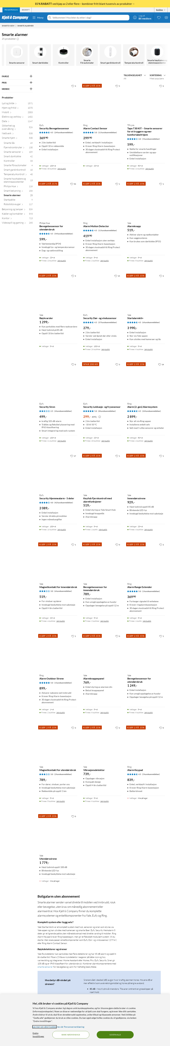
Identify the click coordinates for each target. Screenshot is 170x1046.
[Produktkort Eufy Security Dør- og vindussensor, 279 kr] (102, 292)
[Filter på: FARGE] (17, 76)
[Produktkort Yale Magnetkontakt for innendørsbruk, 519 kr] (58, 561)
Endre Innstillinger (38, 1035)
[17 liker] (73, 456)
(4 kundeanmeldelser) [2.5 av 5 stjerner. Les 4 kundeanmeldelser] (63, 411)
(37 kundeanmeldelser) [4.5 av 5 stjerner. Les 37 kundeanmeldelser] (107, 322)
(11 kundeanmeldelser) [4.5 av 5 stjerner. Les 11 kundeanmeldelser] (107, 230)
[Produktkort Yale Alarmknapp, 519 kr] (146, 200)
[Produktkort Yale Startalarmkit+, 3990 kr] (146, 292)
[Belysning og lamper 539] (17, 210)
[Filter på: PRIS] (17, 83)
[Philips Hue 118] (18, 187)
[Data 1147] (17, 122)
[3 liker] (73, 86)
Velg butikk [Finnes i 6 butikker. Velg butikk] (148, 349)
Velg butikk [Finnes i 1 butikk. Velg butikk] (103, 529)
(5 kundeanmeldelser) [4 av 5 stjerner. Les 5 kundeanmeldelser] (151, 139)
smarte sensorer (45, 966)
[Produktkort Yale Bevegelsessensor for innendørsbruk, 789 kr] (102, 561)
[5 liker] (117, 86)
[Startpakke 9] (18, 200)
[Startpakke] (134, 55)
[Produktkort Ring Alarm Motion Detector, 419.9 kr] (102, 200)
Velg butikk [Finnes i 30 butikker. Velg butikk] (61, 169)
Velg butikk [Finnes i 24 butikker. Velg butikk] (149, 169)
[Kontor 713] (17, 219)
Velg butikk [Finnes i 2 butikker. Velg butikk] (104, 260)
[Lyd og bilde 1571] (17, 104)
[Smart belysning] (87, 55)
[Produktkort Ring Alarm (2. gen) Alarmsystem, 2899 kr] (146, 380)
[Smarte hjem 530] (17, 138)
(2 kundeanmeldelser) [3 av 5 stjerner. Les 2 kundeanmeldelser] (63, 774)
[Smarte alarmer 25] (18, 196)
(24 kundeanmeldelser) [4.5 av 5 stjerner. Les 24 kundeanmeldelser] (63, 132)
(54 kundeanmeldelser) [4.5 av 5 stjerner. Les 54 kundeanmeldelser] (63, 233)
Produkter (7, 97)
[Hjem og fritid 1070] (17, 108)
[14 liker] (161, 364)
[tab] (11, 9)
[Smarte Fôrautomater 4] (18, 166)
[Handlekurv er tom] (166, 17)
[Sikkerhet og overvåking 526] (17, 128)
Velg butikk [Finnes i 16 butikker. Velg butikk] (61, 529)
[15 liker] (117, 276)
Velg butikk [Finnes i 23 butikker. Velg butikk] (61, 260)
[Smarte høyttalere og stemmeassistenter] (40, 55)
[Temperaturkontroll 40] (18, 175)
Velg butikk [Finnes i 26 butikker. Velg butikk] (105, 349)
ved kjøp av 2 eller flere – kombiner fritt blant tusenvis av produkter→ (85, 3)
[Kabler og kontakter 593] (17, 214)
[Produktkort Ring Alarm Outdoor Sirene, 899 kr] (58, 652)
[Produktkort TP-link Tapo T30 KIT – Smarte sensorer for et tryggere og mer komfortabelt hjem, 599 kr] (146, 102)
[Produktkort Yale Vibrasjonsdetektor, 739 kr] (102, 744)
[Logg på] (142, 17)
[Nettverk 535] (17, 134)
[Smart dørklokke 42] (18, 157)
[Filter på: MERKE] (17, 89)
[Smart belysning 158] (18, 191)
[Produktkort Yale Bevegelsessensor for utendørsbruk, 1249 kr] (146, 652)
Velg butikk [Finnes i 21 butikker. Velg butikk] (61, 441)
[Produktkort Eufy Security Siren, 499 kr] (58, 380)
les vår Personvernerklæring (70, 1026)
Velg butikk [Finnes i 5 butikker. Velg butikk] (148, 260)
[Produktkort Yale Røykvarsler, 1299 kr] (58, 292)
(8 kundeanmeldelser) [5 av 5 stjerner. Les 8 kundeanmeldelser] (107, 411)
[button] (18, 39)
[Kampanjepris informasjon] (99, 417)
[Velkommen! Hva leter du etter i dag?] (90, 17)
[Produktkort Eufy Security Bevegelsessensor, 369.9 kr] (58, 102)
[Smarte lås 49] (18, 143)
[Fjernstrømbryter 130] (18, 148)
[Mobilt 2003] (17, 113)
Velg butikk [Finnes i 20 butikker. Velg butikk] (105, 441)
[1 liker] (117, 184)
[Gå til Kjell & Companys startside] (16, 17)
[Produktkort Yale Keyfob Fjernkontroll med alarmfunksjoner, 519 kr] (102, 472)
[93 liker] (73, 184)
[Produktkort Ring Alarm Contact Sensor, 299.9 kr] (102, 102)
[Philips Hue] (63, 55)
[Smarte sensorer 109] (18, 152)
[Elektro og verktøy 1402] (17, 117)
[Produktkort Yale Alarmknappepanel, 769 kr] (102, 652)
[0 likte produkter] (159, 17)
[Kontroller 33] (18, 161)
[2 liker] (161, 86)
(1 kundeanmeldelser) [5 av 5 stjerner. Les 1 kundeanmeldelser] (151, 591)
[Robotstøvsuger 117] (18, 205)
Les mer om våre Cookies (44, 1026)
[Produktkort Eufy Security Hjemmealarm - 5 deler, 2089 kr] (58, 472)
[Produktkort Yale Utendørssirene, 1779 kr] (58, 832)
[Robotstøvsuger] (157, 55)
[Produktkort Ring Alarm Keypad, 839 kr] (146, 744)
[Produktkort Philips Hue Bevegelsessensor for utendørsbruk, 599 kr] (58, 200)
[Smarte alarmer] (110, 55)
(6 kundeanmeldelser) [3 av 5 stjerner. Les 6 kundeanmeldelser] (63, 591)
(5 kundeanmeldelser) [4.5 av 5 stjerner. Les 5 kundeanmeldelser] (151, 774)
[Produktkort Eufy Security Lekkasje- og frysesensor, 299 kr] (102, 380)
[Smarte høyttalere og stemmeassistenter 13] (18, 181)
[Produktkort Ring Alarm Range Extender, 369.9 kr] (146, 561)
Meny (38, 17)
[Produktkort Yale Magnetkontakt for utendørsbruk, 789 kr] (58, 744)
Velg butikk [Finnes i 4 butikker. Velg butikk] (148, 441)
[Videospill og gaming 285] (17, 223)
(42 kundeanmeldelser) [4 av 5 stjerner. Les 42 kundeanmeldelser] (63, 502)
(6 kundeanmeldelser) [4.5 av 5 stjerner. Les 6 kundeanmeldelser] (151, 322)
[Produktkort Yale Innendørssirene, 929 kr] (146, 472)
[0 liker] (73, 364)
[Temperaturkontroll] (17, 55)
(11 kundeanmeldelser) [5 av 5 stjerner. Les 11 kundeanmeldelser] (107, 132)
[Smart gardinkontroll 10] (18, 170)
